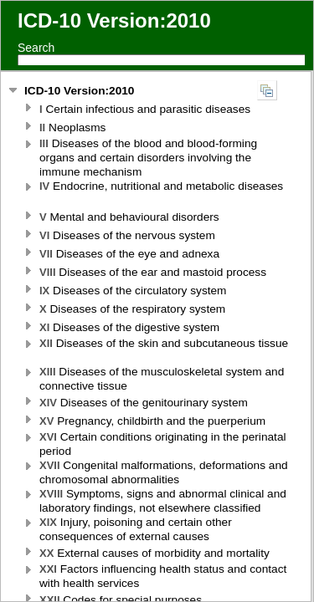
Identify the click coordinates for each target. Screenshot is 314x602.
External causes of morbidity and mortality (156, 553)
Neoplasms (74, 127)
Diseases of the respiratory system (134, 309)
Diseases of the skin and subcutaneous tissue (163, 343)
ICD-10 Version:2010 (79, 90)
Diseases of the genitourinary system (145, 402)
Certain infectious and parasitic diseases (146, 109)
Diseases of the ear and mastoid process (154, 272)
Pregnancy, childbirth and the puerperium (154, 421)
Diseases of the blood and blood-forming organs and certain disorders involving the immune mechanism (148, 157)
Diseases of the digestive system (131, 327)
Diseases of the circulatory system (134, 290)
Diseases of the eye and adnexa (131, 253)
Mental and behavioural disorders (130, 217)
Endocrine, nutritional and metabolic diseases (161, 186)
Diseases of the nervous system (129, 235)
